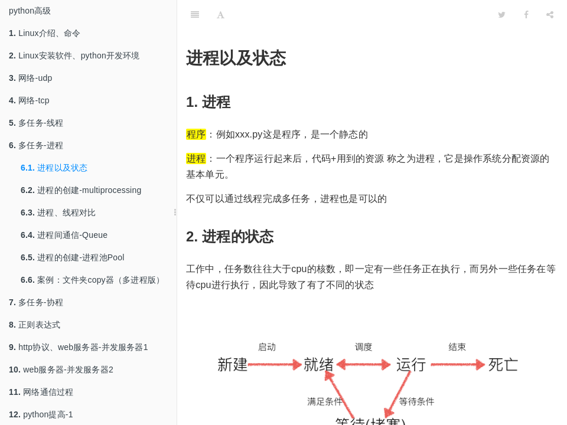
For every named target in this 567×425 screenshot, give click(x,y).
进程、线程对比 (58, 212)
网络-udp (30, 78)
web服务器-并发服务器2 (61, 369)
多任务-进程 (36, 145)
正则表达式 (34, 324)
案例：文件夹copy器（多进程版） (92, 280)
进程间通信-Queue (64, 235)
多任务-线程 (36, 123)
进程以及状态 (54, 167)
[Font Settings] (220, 15)
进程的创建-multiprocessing (81, 190)
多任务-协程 (36, 302)
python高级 (30, 10)
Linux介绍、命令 (45, 33)
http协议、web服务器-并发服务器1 (78, 347)
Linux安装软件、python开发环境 (74, 55)
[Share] (549, 15)
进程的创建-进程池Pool (73, 257)
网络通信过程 (41, 392)
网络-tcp (29, 100)
